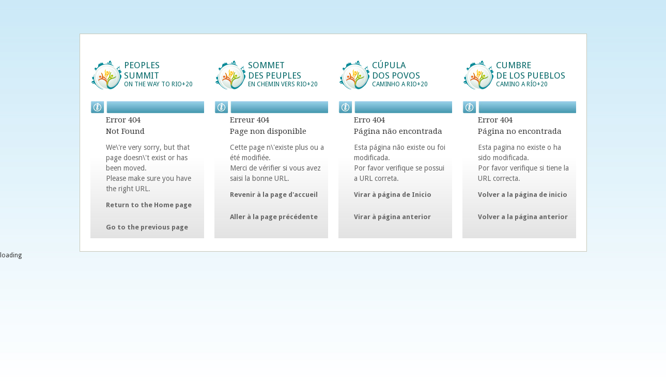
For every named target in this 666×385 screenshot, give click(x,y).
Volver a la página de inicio (522, 194)
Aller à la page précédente (274, 217)
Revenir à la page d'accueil (274, 194)
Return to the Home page (149, 205)
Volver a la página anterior (523, 217)
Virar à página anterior (392, 217)
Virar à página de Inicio (392, 194)
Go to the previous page (147, 227)
